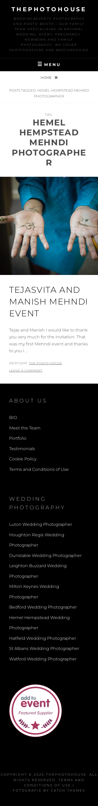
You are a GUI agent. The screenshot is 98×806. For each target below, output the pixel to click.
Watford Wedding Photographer (43, 658)
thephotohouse (49, 9)
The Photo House (45, 363)
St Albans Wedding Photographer (44, 648)
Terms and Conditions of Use (39, 469)
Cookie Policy (22, 458)
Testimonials (22, 448)
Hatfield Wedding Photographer (42, 638)
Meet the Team (25, 428)
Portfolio (17, 438)
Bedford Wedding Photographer (43, 607)
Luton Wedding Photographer (40, 524)
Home (47, 77)
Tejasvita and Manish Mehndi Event (48, 301)
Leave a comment (26, 370)
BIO (13, 417)
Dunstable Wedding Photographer (45, 555)
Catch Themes (68, 790)
